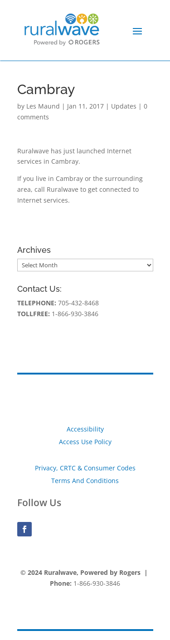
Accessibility (85, 429)
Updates (123, 106)
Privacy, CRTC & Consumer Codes (85, 468)
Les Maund (43, 106)
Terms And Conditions (85, 480)
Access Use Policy (85, 441)
